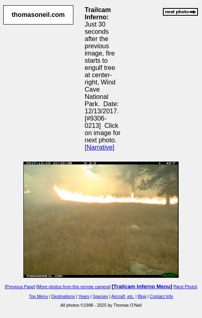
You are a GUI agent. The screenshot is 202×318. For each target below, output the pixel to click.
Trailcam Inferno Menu (141, 286)
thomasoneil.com (38, 14)
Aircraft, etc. (122, 296)
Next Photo (185, 286)
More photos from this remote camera (73, 286)
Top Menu (38, 296)
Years (84, 296)
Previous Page (20, 286)
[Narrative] (100, 147)
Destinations (63, 296)
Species (100, 296)
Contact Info (161, 296)
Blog (142, 296)
